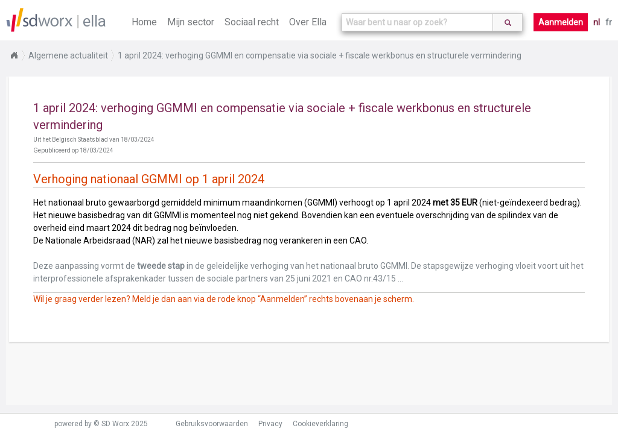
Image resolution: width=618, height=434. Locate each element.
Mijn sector (190, 22)
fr (608, 22)
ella (94, 21)
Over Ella (308, 22)
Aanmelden (560, 22)
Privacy (270, 424)
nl (596, 22)
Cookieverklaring (320, 424)
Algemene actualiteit (68, 55)
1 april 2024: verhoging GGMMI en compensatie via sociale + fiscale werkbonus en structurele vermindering (319, 55)
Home (144, 22)
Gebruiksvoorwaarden (212, 424)
